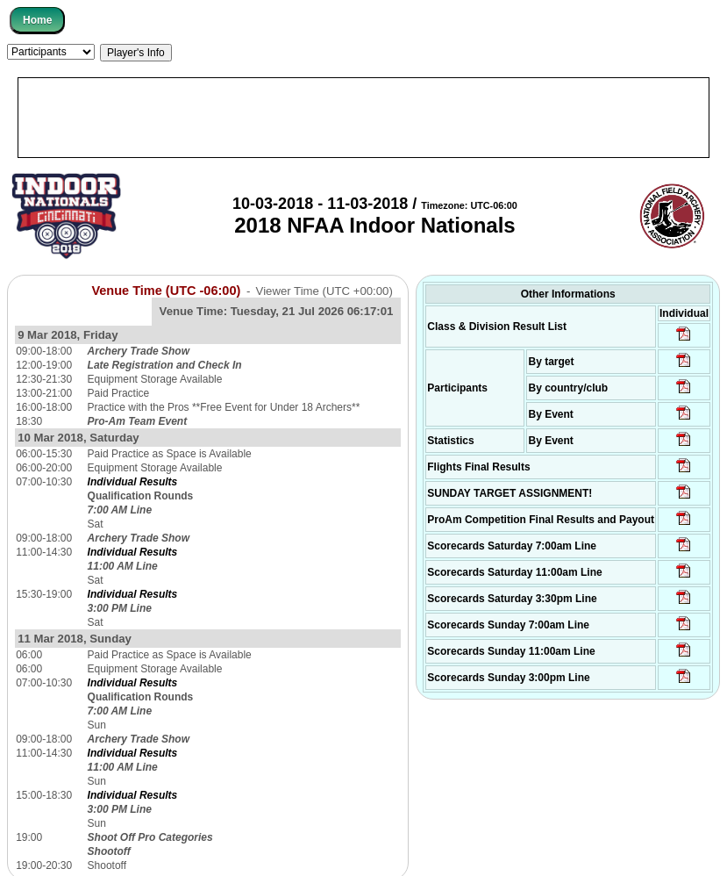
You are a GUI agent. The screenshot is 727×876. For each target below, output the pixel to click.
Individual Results (133, 482)
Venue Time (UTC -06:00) (165, 291)
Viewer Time (324, 291)
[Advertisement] (363, 117)
